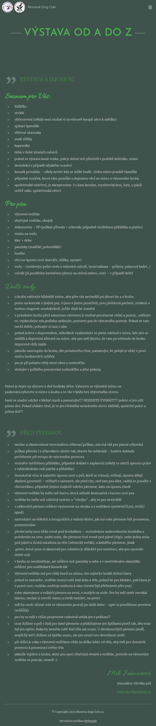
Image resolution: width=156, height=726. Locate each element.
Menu (150, 7)
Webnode (90, 721)
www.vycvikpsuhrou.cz (134, 692)
